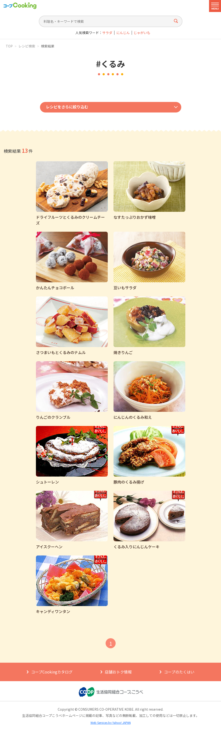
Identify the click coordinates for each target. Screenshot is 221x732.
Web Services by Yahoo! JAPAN (111, 722)
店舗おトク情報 (118, 672)
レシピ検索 (26, 46)
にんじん (123, 33)
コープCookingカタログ (52, 672)
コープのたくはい (179, 672)
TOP (9, 46)
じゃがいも (142, 33)
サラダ (107, 33)
